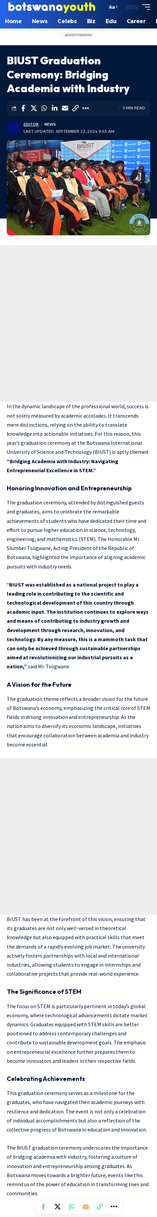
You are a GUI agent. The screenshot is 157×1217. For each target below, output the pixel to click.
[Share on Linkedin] (54, 108)
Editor (31, 124)
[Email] (65, 108)
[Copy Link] (75, 108)
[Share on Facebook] (23, 108)
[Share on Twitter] (33, 108)
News (50, 124)
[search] (101, 7)
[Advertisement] (78, 323)
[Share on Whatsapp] (44, 108)
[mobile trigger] (144, 7)
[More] (85, 108)
